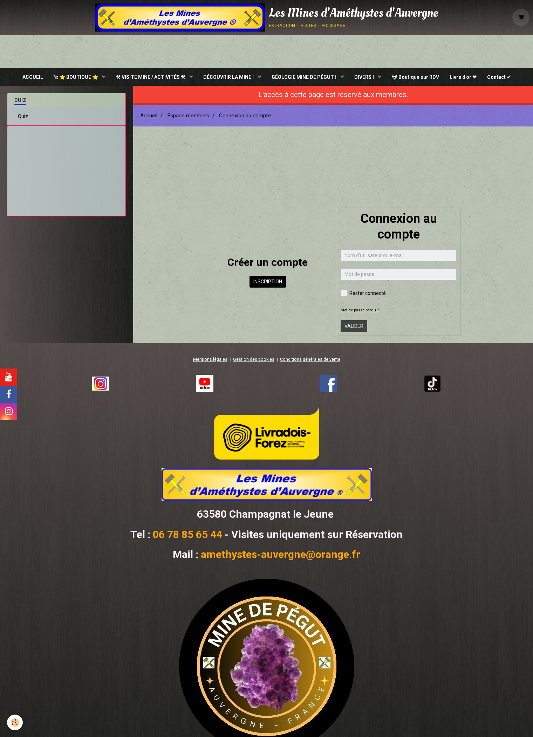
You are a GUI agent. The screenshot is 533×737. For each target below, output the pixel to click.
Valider (353, 326)
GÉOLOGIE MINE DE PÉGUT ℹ (304, 77)
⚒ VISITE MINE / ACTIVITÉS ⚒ (151, 77)
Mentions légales (210, 359)
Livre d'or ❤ (463, 77)
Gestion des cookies (253, 359)
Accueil (148, 115)
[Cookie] (15, 722)
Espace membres (188, 115)
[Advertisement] (67, 168)
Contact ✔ (499, 77)
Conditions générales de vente (310, 359)
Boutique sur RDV (415, 77)
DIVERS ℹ (364, 77)
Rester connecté (363, 293)
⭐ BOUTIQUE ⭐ (76, 77)
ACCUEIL (32, 77)
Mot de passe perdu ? (360, 310)
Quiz (23, 116)
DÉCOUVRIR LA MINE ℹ (229, 77)
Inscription (267, 281)
